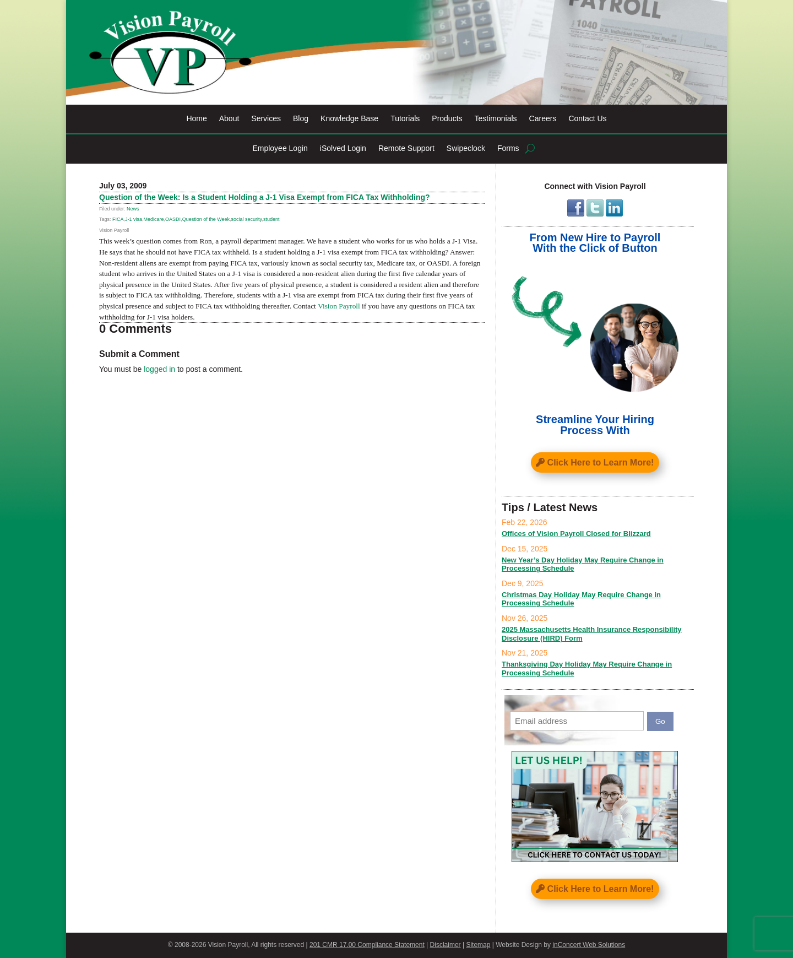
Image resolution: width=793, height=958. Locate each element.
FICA (118, 219)
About (229, 119)
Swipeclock (466, 148)
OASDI (173, 219)
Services (266, 119)
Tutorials (405, 119)
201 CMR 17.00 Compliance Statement (367, 945)
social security (246, 219)
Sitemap (478, 945)
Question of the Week (206, 219)
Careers (543, 119)
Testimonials (496, 119)
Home (196, 119)
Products (447, 119)
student (271, 219)
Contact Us (587, 119)
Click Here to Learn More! (600, 462)
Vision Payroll (339, 306)
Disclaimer (445, 945)
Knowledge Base (349, 119)
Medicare (154, 219)
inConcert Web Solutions (588, 945)
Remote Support (406, 148)
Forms (508, 148)
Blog (300, 119)
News (133, 209)
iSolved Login (343, 148)
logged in (159, 369)
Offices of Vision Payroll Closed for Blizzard (576, 533)
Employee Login (279, 148)
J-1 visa (133, 219)
